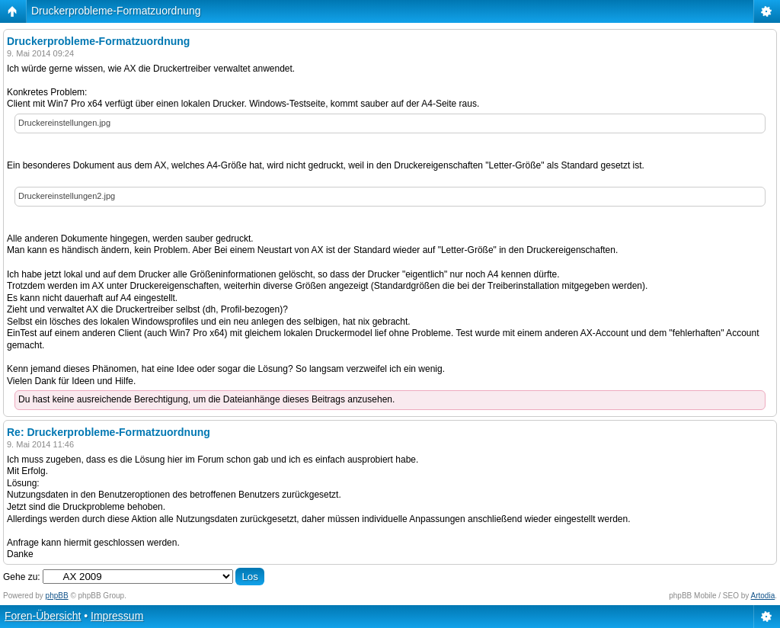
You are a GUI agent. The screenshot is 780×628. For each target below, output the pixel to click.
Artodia (763, 595)
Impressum (117, 616)
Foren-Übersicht (43, 616)
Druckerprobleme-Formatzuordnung (116, 11)
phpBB (57, 595)
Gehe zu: (21, 577)
